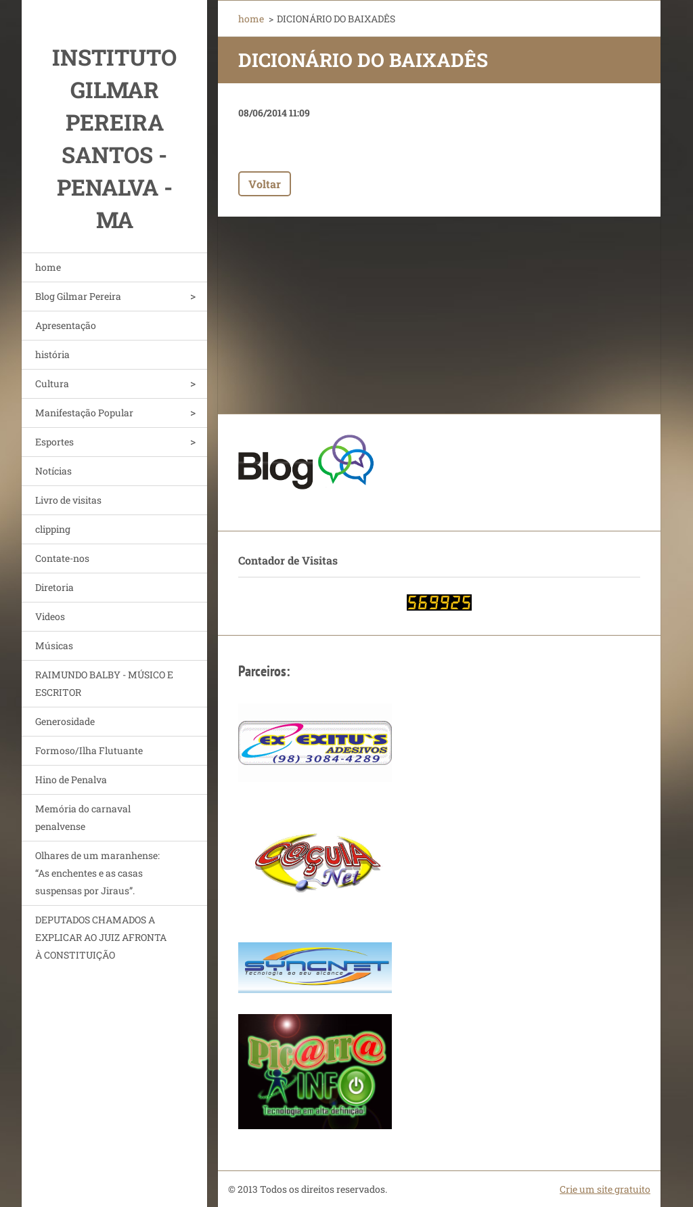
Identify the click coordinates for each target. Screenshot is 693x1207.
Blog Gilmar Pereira (78, 296)
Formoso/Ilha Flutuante (89, 750)
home (48, 267)
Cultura (52, 383)
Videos (50, 616)
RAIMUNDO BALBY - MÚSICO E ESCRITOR (104, 683)
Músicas (54, 645)
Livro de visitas (68, 499)
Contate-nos (62, 558)
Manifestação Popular (84, 412)
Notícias (53, 470)
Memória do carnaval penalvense (83, 817)
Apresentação (65, 325)
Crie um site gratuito (605, 1189)
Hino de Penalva (71, 779)
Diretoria (54, 587)
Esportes (54, 441)
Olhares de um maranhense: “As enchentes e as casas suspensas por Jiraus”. (97, 873)
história (52, 354)
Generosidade (65, 721)
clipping (52, 529)
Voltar (264, 184)
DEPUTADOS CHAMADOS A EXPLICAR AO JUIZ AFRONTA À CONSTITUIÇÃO (100, 937)
